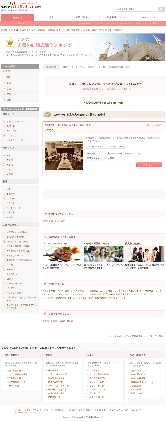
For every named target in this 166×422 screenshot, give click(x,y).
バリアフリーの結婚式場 (55, 298)
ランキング (94, 393)
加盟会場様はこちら (86, 410)
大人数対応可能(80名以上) (18, 251)
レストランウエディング (18, 140)
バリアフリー (13, 288)
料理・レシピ (137, 393)
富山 (51, 221)
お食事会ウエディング (53, 291)
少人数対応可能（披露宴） (19, 246)
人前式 (10, 165)
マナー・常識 (13, 386)
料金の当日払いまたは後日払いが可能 (22, 299)
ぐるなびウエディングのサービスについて (124, 410)
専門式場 (11, 126)
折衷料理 (11, 212)
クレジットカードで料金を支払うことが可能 (22, 306)
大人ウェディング (117, 298)
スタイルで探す (55, 382)
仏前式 (10, 169)
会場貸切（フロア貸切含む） (20, 260)
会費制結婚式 (101, 298)
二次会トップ (95, 370)
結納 (133, 374)
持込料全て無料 (14, 293)
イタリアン (12, 203)
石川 (57, 221)
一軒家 (10, 265)
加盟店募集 (101, 410)
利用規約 (27, 410)
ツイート (88, 194)
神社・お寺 (12, 131)
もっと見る (162, 23)
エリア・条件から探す (17, 374)
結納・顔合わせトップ (17, 370)
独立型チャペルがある (17, 232)
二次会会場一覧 (96, 397)
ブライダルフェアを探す (59, 386)
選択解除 (32, 109)
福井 (63, 221)
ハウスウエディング (152, 291)
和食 (9, 189)
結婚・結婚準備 (138, 378)
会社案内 (17, 410)
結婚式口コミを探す (57, 389)
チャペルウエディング (136, 294)
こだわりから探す (15, 378)
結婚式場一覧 (54, 397)
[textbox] (136, 9)
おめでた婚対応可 (15, 283)
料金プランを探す (56, 378)
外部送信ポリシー (60, 410)
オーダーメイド (14, 208)
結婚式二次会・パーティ (142, 382)
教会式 (10, 160)
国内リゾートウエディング (80, 298)
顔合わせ (141, 374)
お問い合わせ (22, 412)
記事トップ (136, 370)
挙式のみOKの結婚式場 (113, 294)
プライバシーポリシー (41, 410)
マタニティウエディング (75, 294)
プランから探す (96, 382)
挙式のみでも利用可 (16, 237)
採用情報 (72, 410)
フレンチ (11, 198)
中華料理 (11, 194)
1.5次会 (10, 279)
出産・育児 (136, 389)
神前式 (46, 321)
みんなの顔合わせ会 (16, 382)
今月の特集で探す (56, 393)
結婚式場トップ (55, 370)
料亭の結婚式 (92, 291)
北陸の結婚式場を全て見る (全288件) (104, 102)
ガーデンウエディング (110, 291)
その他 (10, 174)
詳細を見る (149, 165)
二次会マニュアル (97, 389)
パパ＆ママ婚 (95, 294)
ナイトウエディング (16, 255)
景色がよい (12, 274)
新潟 (45, 221)
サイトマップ (35, 412)
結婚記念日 (136, 386)
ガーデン (11, 269)
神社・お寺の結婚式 (74, 291)
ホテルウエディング (16, 121)
